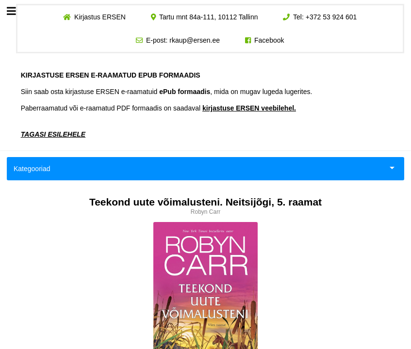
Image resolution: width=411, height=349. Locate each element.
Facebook (269, 40)
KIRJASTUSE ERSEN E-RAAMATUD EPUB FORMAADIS (110, 75)
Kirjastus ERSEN (100, 17)
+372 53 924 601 (331, 17)
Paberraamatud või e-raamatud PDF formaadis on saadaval (158, 108)
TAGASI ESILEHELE (53, 134)
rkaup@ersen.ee (194, 40)
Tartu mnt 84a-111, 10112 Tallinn (208, 17)
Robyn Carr (205, 211)
